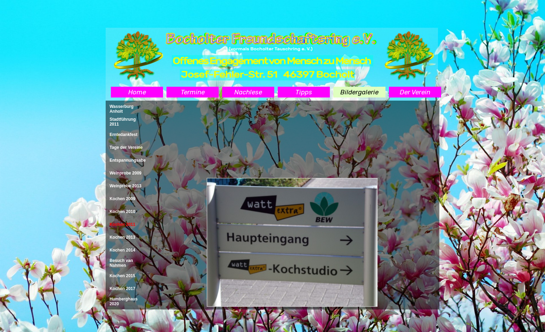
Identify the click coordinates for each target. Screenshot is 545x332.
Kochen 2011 (122, 224)
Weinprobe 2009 (125, 173)
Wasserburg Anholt (121, 109)
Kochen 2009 (122, 198)
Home (137, 92)
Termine (193, 92)
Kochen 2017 (122, 288)
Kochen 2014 (122, 250)
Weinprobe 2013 (125, 186)
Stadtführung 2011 (122, 122)
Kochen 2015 (122, 275)
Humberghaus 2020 (123, 301)
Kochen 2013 (122, 237)
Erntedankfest (123, 134)
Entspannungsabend (130, 160)
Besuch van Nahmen (121, 263)
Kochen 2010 (122, 211)
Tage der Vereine (126, 147)
